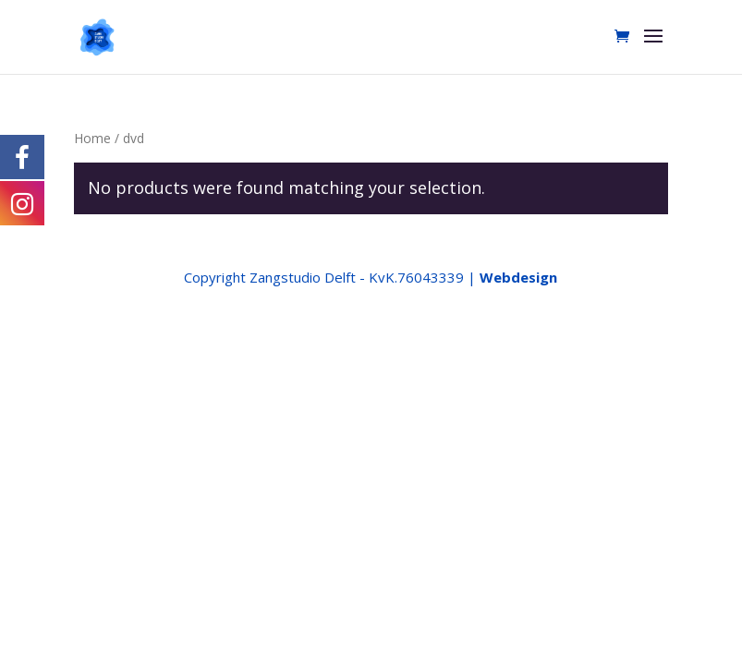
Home (92, 138)
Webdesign (518, 277)
